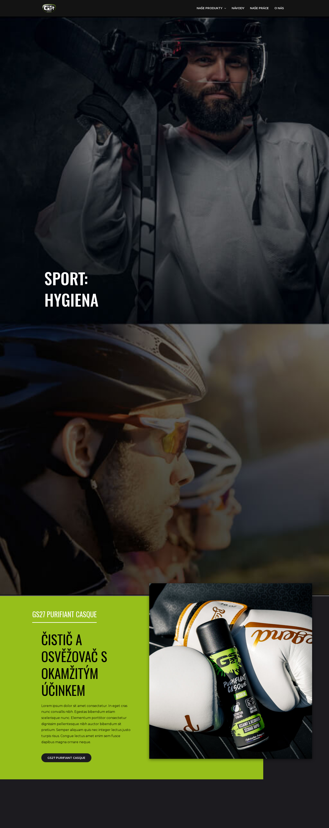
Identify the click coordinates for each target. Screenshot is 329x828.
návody (238, 8)
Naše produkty (211, 8)
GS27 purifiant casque (66, 762)
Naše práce (259, 8)
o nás (279, 8)
